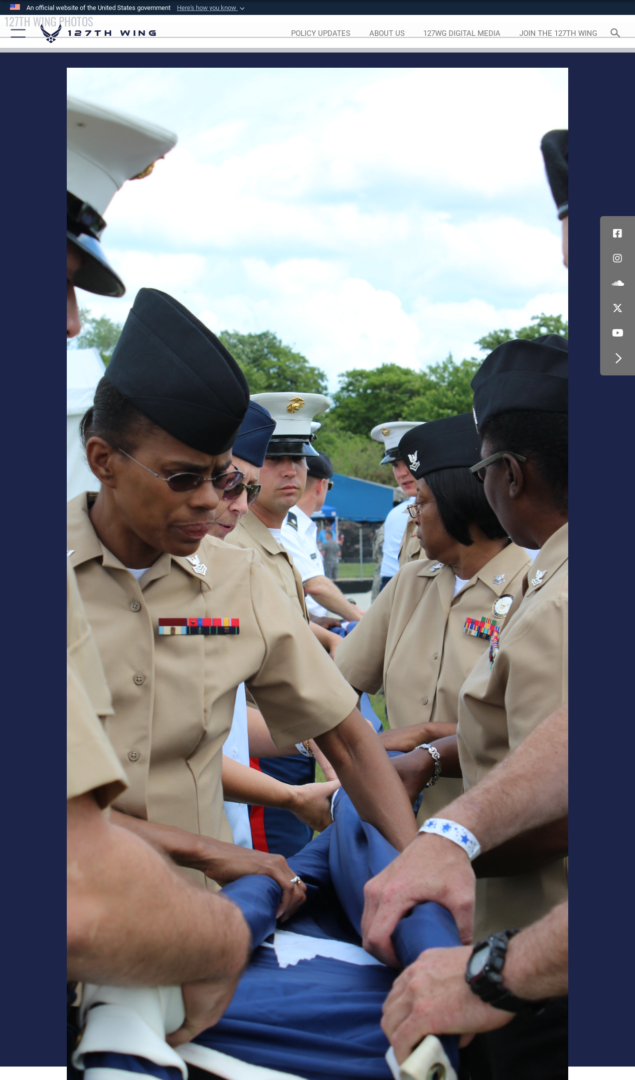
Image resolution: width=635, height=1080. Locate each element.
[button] (212, 8)
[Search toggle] (617, 33)
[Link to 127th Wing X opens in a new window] (617, 308)
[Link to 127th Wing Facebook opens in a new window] (617, 233)
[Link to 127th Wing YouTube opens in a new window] (617, 333)
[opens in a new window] (320, 33)
